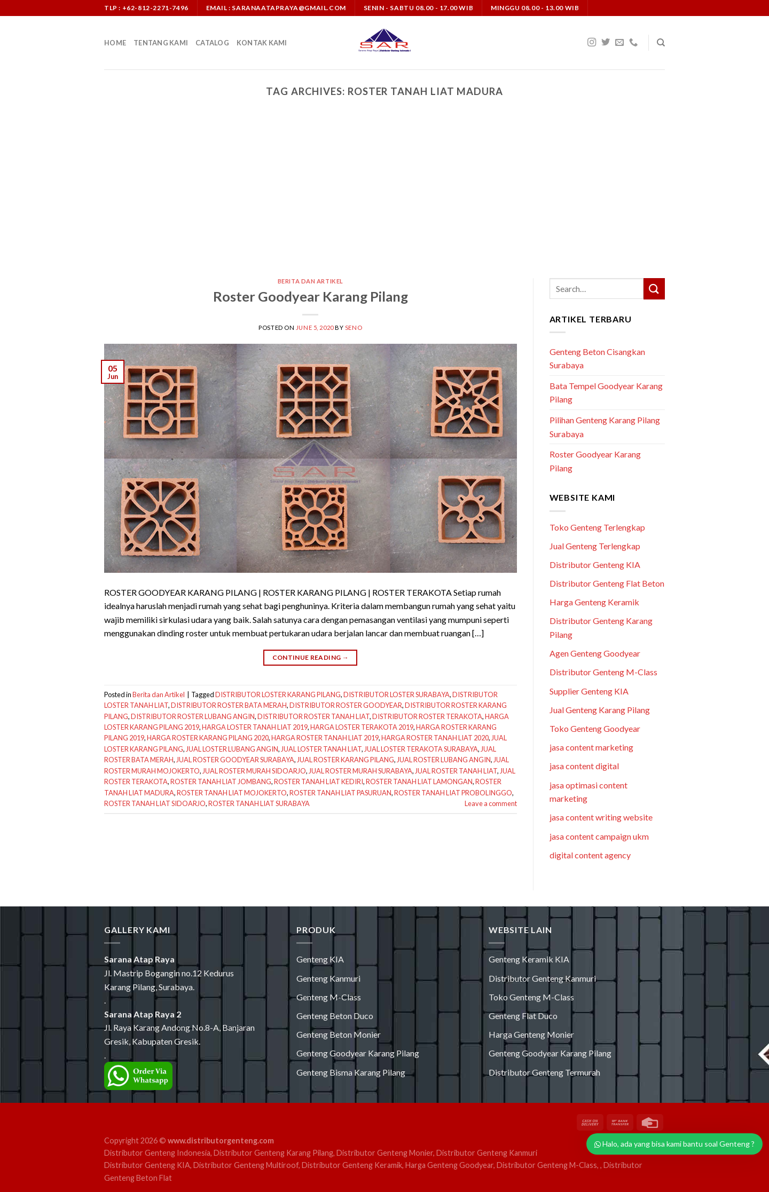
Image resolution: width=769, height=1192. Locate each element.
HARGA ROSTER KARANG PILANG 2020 (208, 737)
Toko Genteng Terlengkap (597, 527)
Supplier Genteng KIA (589, 691)
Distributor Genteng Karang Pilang (273, 1152)
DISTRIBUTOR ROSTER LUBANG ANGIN (193, 716)
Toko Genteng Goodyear (595, 728)
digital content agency (590, 855)
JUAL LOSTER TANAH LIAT (321, 749)
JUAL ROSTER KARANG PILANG (345, 759)
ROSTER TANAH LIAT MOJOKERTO (232, 792)
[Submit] (654, 288)
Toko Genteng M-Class (531, 997)
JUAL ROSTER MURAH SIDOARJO (254, 771)
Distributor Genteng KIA (595, 564)
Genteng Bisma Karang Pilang (350, 1072)
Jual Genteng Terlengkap (595, 546)
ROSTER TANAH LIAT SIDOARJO (155, 803)
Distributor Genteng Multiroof (246, 1165)
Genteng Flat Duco (523, 1016)
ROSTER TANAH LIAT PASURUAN (340, 792)
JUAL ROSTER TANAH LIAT (456, 771)
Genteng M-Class (328, 997)
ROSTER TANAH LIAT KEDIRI (318, 781)
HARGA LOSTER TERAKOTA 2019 (361, 727)
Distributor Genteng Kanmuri (542, 978)
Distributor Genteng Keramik (352, 1165)
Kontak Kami (262, 42)
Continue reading (310, 657)
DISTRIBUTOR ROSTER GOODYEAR (345, 705)
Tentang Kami (161, 42)
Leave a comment (491, 803)
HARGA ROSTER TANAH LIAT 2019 (325, 737)
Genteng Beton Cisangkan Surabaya (597, 358)
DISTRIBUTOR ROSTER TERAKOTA (427, 716)
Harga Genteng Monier (531, 1034)
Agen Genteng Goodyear (595, 653)
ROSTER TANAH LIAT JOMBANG (220, 781)
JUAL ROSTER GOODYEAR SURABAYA (235, 759)
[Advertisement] (384, 198)
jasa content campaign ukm (599, 836)
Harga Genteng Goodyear (449, 1165)
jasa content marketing (591, 747)
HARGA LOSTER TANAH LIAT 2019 (255, 727)
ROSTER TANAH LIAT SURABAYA (259, 803)
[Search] (661, 43)
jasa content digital (584, 766)
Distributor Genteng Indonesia (157, 1152)
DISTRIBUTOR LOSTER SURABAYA (396, 694)
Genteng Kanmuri (328, 978)
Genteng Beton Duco (334, 1016)
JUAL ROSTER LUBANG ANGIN (444, 759)
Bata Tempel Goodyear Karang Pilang (606, 393)
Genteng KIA (320, 959)
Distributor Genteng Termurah (544, 1072)
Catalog (212, 42)
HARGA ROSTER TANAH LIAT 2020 (435, 737)
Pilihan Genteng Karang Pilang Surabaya (605, 427)
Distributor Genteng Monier (384, 1152)
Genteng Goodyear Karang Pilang (357, 1053)
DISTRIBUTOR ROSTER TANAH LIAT (313, 716)
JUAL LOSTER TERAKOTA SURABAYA (421, 749)
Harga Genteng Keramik (594, 602)
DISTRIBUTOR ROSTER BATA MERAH (229, 705)
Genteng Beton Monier (338, 1034)
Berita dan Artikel (310, 281)
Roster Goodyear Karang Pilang (310, 296)
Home (115, 42)
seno (353, 327)
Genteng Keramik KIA (529, 959)
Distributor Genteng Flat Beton (607, 583)
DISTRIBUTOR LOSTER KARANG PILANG (278, 694)
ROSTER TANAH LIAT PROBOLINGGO (453, 792)
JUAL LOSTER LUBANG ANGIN (232, 749)
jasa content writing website (601, 817)
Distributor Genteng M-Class (603, 672)
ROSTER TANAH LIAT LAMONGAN (419, 781)
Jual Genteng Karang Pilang (600, 710)
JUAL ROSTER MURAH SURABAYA (360, 771)
